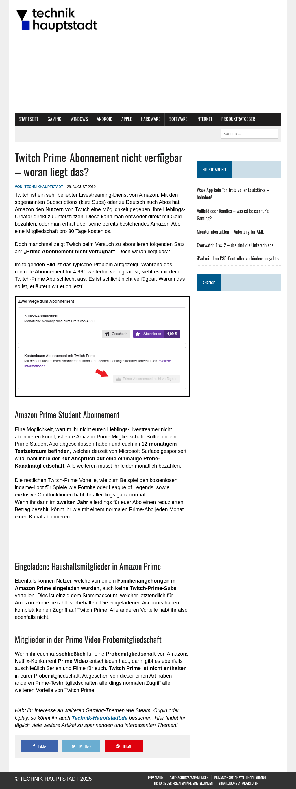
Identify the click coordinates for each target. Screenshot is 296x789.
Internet (204, 119)
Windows (79, 119)
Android (104, 119)
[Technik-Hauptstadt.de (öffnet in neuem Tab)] (99, 718)
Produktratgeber (238, 119)
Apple (126, 119)
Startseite (28, 119)
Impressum (155, 777)
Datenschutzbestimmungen (188, 777)
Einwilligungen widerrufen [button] (238, 783)
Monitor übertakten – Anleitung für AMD (230, 231)
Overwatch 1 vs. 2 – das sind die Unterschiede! (236, 245)
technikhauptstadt (44, 187)
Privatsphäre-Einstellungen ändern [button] (240, 777)
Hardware (150, 119)
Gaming (54, 119)
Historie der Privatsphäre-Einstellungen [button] (183, 783)
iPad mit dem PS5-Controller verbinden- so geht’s (238, 258)
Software (178, 119)
